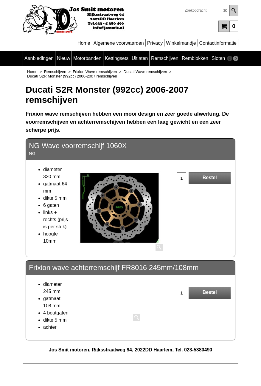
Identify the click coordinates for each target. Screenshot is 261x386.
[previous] (229, 58)
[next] (235, 58)
